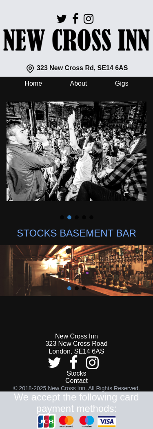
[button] (62, 217)
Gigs (122, 83)
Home (33, 83)
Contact (76, 380)
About (78, 83)
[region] (76, 157)
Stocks (76, 373)
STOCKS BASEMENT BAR (76, 233)
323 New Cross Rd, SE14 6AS (76, 67)
